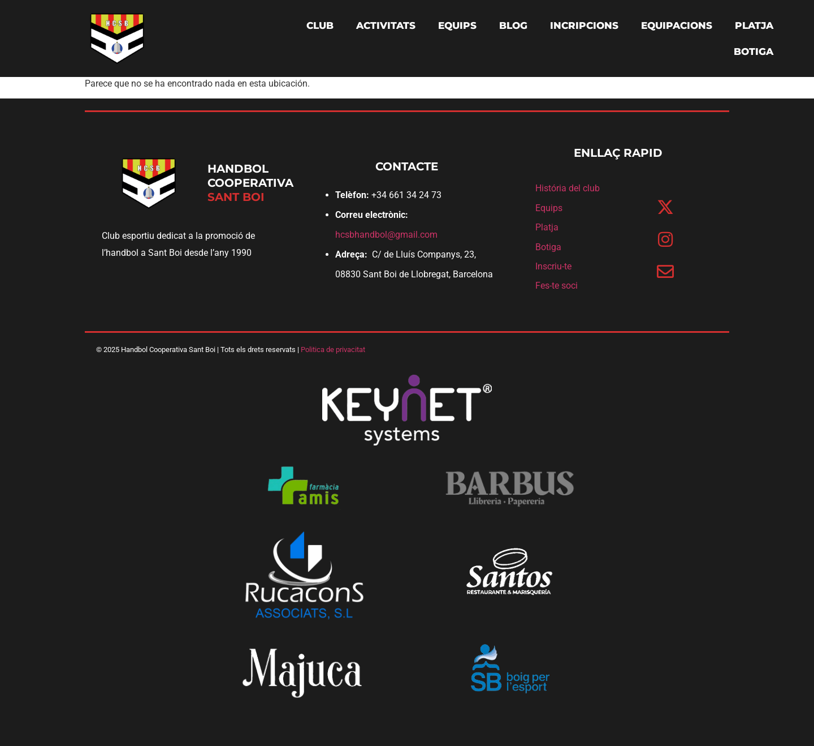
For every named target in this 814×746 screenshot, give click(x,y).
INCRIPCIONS (584, 25)
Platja (546, 227)
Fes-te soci (556, 285)
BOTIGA (753, 51)
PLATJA (754, 25)
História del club (567, 188)
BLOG (513, 25)
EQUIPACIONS (676, 25)
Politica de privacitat (333, 349)
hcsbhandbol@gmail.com (386, 234)
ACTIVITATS (385, 25)
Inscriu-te (553, 266)
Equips (548, 208)
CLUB (320, 25)
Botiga (548, 247)
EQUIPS (457, 25)
